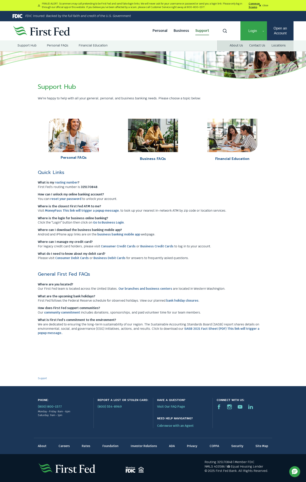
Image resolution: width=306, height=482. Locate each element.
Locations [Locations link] (278, 45)
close (265, 5)
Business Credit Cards (156, 246)
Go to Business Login (108, 222)
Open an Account (280, 30)
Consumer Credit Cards (118, 246)
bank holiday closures (182, 300)
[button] (253, 30)
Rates (86, 446)
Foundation (110, 446)
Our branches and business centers (145, 289)
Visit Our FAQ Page (171, 406)
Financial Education (232, 158)
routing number (66, 182)
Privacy (192, 446)
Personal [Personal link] (160, 30)
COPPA (214, 446)
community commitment (62, 312)
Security (237, 446)
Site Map (261, 446)
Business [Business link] (181, 30)
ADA (172, 446)
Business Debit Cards (109, 258)
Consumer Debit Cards (72, 258)
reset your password (65, 199)
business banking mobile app (118, 234)
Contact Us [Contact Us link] (257, 45)
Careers (64, 446)
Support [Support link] (202, 30)
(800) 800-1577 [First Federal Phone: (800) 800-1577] (50, 406)
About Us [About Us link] (236, 45)
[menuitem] (27, 45)
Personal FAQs (74, 157)
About (42, 446)
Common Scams (254, 5)
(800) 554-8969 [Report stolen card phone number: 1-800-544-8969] (110, 406)
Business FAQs (153, 158)
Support (42, 378)
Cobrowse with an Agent (175, 426)
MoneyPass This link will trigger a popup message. (82, 210)
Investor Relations (144, 446)
